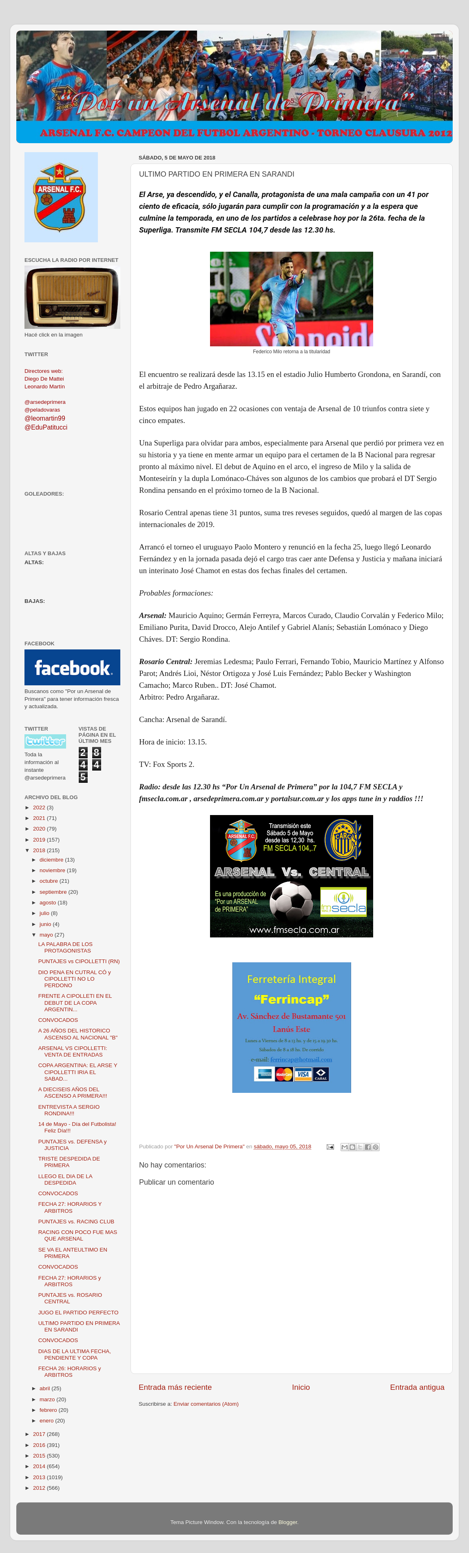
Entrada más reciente (175, 1387)
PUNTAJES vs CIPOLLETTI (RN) (79, 961)
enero (47, 1421)
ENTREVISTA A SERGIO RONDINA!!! (69, 1110)
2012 (40, 1488)
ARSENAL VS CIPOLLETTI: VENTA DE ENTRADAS (72, 1051)
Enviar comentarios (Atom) (206, 1404)
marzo (48, 1399)
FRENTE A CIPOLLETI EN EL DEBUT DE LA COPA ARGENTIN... (75, 1002)
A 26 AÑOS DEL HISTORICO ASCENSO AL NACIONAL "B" (78, 1034)
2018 (40, 850)
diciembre (52, 860)
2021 (40, 818)
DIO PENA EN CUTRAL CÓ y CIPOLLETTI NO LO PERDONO (74, 978)
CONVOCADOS (58, 1020)
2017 (40, 1434)
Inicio (301, 1387)
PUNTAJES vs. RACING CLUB (76, 1221)
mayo (47, 935)
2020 (40, 829)
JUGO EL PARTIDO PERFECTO (78, 1312)
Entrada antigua (417, 1387)
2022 (40, 807)
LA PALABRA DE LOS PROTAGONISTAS (65, 947)
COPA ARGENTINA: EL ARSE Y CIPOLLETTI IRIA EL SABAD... (77, 1071)
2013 (40, 1477)
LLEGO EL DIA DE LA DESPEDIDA (65, 1179)
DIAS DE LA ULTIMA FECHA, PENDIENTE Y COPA (74, 1354)
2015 (40, 1456)
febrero (49, 1410)
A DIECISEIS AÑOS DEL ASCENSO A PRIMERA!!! (72, 1092)
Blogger (288, 1522)
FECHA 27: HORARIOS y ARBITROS (69, 1281)
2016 (40, 1445)
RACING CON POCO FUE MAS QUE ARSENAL (77, 1235)
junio (46, 924)
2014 (40, 1466)
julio (45, 913)
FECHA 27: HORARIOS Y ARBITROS (70, 1207)
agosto (49, 902)
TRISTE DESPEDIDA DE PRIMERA (69, 1162)
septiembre (54, 892)
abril (45, 1388)
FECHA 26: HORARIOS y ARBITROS (69, 1371)
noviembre (53, 870)
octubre (50, 881)
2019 (40, 840)
